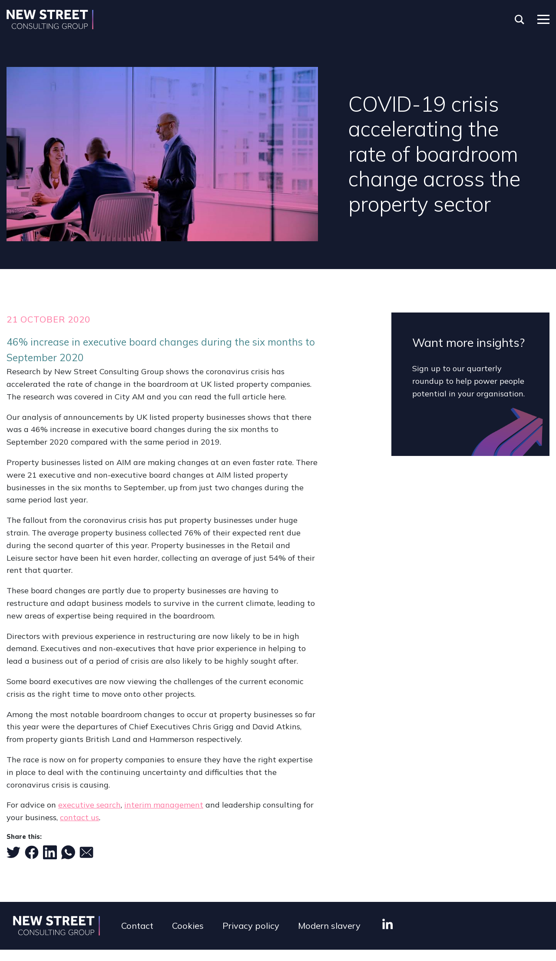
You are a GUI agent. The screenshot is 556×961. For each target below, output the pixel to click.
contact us (79, 817)
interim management (163, 805)
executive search (89, 805)
